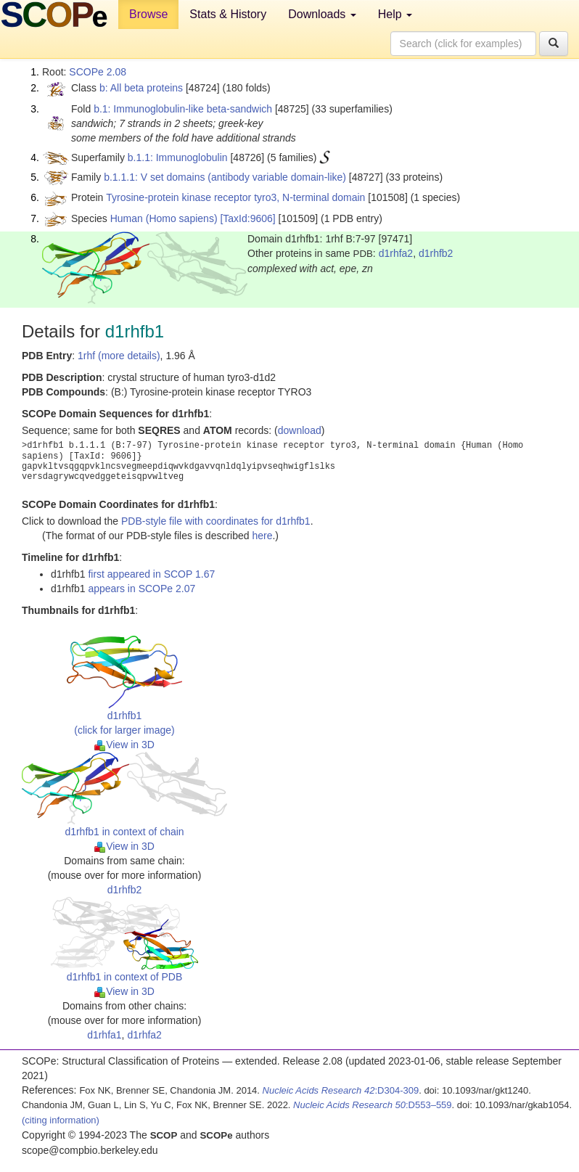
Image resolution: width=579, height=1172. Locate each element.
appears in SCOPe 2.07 (141, 588)
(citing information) (60, 1120)
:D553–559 (372, 1104)
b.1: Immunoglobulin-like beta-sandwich (183, 109)
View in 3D (124, 744)
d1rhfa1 (104, 1035)
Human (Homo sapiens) (164, 218)
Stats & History (227, 14)
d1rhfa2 (396, 253)
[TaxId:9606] (247, 218)
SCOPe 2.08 (97, 72)
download (299, 430)
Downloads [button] (322, 14)
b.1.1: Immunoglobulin (178, 157)
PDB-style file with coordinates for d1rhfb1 (216, 521)
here (262, 535)
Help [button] (395, 14)
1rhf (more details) (119, 355)
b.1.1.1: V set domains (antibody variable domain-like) (225, 177)
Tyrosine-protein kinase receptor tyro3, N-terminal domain (235, 197)
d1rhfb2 (436, 253)
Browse (148, 14)
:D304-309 (341, 1090)
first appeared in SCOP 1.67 (151, 574)
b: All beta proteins (141, 88)
